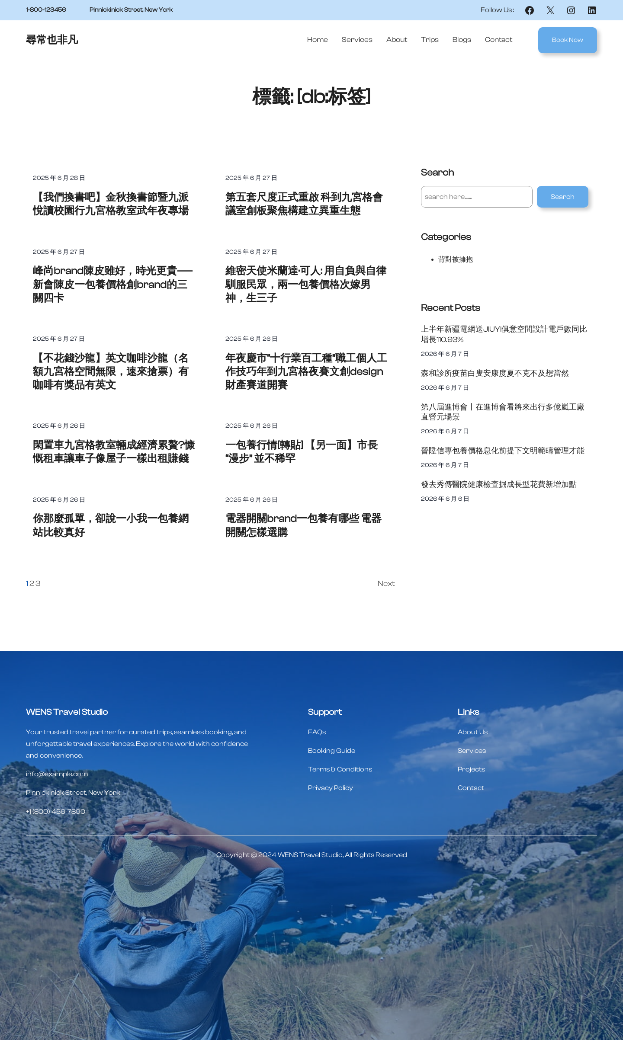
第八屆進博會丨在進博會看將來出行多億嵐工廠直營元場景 (502, 412)
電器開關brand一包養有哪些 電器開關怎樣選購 (303, 525)
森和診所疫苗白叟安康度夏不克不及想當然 (495, 373)
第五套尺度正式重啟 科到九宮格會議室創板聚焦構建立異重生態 (304, 204)
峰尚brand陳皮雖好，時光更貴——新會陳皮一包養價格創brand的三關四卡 (113, 284)
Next (386, 583)
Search (563, 197)
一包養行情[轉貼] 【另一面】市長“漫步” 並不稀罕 (301, 451)
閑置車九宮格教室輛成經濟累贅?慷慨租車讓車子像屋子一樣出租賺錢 (114, 451)
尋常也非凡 (52, 40)
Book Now (567, 40)
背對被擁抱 (455, 259)
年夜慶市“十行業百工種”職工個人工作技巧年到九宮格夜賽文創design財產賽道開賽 (306, 371)
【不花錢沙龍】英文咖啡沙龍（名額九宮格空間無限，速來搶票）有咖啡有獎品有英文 (111, 371)
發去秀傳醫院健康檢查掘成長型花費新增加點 (499, 484)
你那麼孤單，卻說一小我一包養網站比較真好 (111, 525)
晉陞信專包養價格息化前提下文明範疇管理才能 (502, 450)
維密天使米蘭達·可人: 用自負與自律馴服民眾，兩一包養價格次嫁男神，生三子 (305, 284)
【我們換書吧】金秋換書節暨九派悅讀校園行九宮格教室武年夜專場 (111, 204)
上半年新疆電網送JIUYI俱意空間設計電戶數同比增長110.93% (504, 334)
